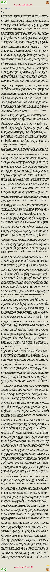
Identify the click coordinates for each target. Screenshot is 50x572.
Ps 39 (2, 12)
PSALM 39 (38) (5, 8)
